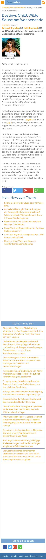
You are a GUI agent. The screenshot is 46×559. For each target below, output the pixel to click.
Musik (12, 7)
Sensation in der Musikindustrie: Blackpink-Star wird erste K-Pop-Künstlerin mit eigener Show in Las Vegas (22, 433)
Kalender (14, 556)
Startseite (5, 7)
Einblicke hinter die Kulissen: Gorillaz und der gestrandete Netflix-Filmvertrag (22, 400)
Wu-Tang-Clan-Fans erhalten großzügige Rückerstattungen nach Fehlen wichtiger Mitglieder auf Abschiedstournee (21, 443)
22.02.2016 (5, 25)
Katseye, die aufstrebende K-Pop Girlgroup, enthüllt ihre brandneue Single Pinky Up (23, 393)
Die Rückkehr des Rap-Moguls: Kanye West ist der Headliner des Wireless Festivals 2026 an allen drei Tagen (22, 409)
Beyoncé (30, 119)
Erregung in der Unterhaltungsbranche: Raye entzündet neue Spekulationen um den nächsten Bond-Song (21, 384)
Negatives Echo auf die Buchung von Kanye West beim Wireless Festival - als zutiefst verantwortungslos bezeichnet (22, 374)
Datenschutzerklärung (27, 556)
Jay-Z (10, 122)
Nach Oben (5, 556)
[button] (7, 190)
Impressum (41, 556)
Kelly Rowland (31, 28)
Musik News (20, 7)
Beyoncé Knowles (10, 28)
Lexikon (14, 2)
